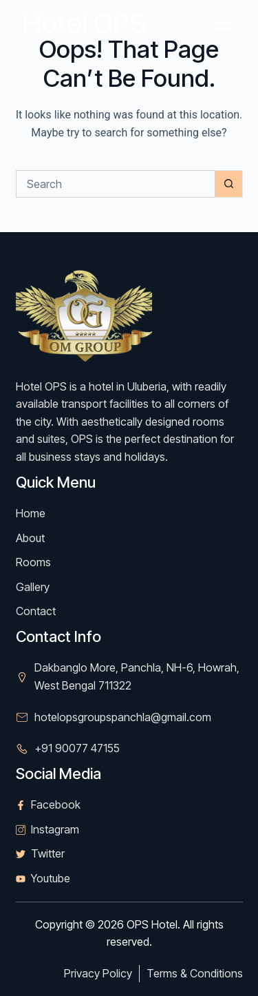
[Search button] (229, 184)
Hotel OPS (84, 23)
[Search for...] (115, 184)
